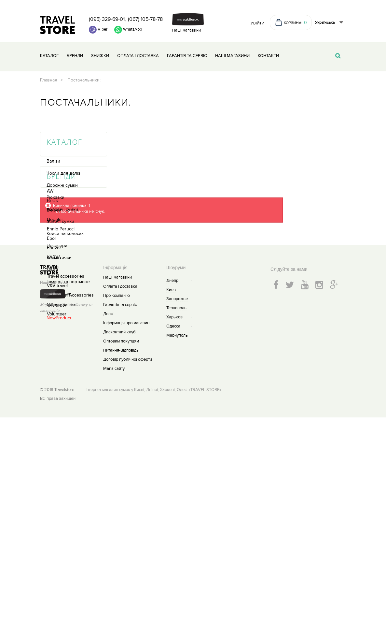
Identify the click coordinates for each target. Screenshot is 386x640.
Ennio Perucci (61, 348)
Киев (171, 512)
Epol (51, 357)
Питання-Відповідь (121, 572)
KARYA (54, 376)
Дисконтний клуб (119, 554)
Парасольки (59, 248)
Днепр (172, 503)
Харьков (174, 539)
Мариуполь (177, 557)
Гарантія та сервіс (187, 55)
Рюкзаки (55, 151)
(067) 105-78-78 (145, 19)
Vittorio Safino (61, 423)
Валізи (53, 115)
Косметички (59, 211)
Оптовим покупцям (121, 563)
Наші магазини (186, 30)
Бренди (75, 55)
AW (50, 310)
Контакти (268, 55)
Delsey (54, 329)
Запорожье (177, 521)
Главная (111, 80)
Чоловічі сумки (62, 163)
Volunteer (56, 433)
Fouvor (54, 367)
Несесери (57, 199)
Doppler (55, 338)
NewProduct (59, 272)
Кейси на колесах (65, 187)
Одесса (173, 548)
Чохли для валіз (63, 127)
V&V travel (57, 404)
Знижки (100, 55)
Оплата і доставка (138, 55)
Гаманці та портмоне (68, 236)
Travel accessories (65, 395)
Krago (53, 385)
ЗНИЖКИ (56, 260)
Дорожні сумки (62, 139)
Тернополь (176, 530)
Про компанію (116, 518)
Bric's (52, 319)
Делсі (108, 536)
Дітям (52, 223)
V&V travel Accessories (70, 414)
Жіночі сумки (60, 175)
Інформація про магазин (126, 545)
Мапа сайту (114, 591)
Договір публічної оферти (127, 582)
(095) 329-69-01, (107, 19)
